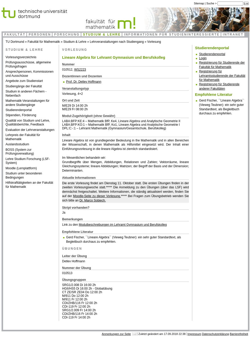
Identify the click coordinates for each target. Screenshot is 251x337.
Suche (210, 3)
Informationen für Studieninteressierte (172, 34)
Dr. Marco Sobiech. (92, 200)
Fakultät (15, 34)
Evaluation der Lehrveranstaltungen (30, 130)
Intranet (233, 34)
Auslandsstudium (17, 144)
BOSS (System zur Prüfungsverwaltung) (20, 152)
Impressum (194, 333)
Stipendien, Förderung (21, 115)
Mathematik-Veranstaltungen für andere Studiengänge (27, 103)
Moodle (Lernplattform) (21, 168)
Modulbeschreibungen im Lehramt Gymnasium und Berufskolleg (123, 224)
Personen (40, 34)
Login (202, 58)
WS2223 (80, 69)
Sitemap (199, 3)
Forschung (67, 34)
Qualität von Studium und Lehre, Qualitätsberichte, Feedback (28, 123)
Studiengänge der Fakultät (24, 86)
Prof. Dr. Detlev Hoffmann (84, 81)
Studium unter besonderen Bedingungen (24, 175)
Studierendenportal (19, 110)
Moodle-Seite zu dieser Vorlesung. (97, 196)
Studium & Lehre (102, 34)
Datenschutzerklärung (215, 333)
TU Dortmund (15, 42)
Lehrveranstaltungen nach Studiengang (117, 42)
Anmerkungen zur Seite (116, 333)
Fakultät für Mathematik (44, 42)
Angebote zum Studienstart (24, 81)
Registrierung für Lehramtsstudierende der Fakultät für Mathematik (222, 76)
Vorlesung (154, 42)
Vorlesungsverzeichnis (21, 57)
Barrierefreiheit (239, 333)
